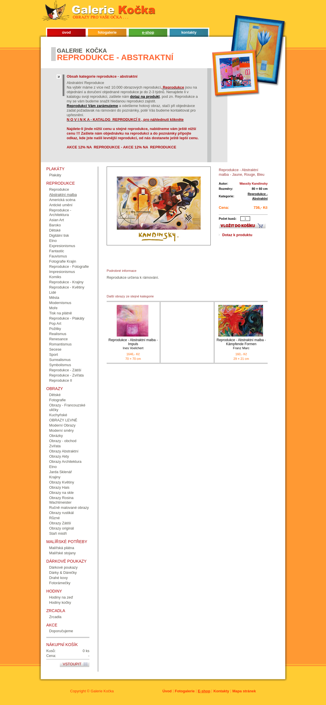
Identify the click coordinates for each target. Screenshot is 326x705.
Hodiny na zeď (61, 597)
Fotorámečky (59, 583)
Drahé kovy (58, 578)
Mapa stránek (244, 691)
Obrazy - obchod (62, 441)
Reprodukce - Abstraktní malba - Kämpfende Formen (241, 344)
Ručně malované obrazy (69, 507)
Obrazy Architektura (65, 461)
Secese (55, 349)
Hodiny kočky (60, 602)
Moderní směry (61, 430)
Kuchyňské (58, 415)
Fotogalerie (185, 691)
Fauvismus (58, 256)
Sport (53, 354)
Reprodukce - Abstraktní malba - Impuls (133, 344)
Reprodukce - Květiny (66, 287)
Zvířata (55, 446)
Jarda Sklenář (60, 472)
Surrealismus (60, 360)
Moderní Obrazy (62, 425)
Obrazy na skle (61, 492)
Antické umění (60, 205)
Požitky (55, 328)
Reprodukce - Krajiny (66, 282)
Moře (53, 308)
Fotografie (57, 400)
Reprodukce (59, 189)
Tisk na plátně (60, 313)
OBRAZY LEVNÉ (63, 420)
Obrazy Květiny (61, 482)
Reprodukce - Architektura (60, 212)
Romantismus (60, 344)
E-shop (204, 691)
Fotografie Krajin (62, 261)
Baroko (55, 225)
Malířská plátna (61, 548)
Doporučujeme (61, 631)
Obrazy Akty (59, 456)
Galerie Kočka (102, 691)
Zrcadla (55, 617)
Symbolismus (60, 365)
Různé (54, 518)
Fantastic (56, 251)
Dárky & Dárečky (63, 572)
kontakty (189, 32)
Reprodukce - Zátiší (65, 370)
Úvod (167, 691)
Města (54, 297)
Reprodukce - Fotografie (69, 266)
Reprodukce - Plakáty (66, 318)
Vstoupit (72, 664)
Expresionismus (62, 246)
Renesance (58, 339)
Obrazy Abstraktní (63, 451)
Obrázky (56, 435)
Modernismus (60, 303)
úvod (66, 32)
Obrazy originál (61, 528)
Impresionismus (62, 272)
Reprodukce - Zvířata (66, 375)
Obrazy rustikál (61, 513)
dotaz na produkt (145, 96)
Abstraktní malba (63, 194)
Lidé (52, 292)
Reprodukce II (60, 380)
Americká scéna (62, 200)
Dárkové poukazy (63, 567)
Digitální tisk (59, 235)
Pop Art (55, 323)
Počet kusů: (228, 218)
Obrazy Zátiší (60, 523)
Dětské (55, 230)
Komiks (55, 277)
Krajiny (54, 477)
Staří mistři (58, 533)
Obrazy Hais (59, 487)
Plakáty (55, 175)
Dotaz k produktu (237, 235)
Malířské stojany (62, 553)
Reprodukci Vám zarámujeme (92, 106)
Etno (53, 240)
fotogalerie (107, 32)
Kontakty (221, 691)
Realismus (57, 334)
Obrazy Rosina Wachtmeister (61, 500)
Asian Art (56, 220)
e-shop (148, 32)
